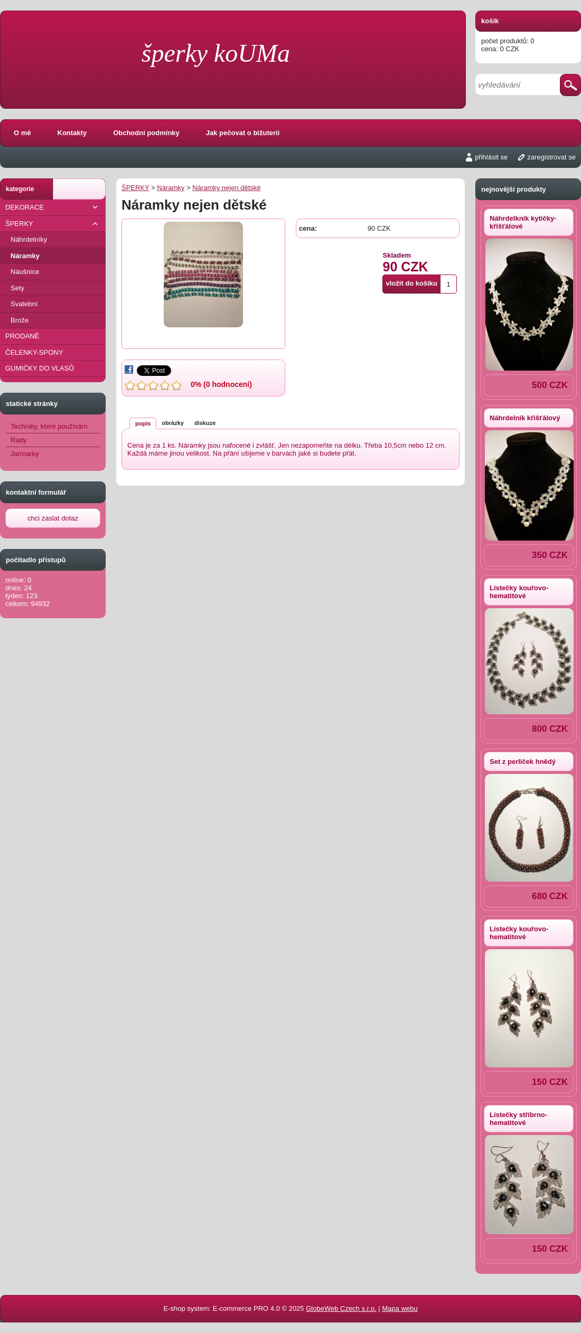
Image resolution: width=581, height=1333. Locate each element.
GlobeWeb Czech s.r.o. (341, 1308)
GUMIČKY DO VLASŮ (39, 368)
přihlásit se (491, 157)
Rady (18, 440)
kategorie (20, 189)
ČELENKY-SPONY (34, 352)
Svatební (24, 304)
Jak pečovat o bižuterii (242, 133)
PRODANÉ (22, 336)
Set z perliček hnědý (523, 761)
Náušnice (25, 272)
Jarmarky (25, 454)
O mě (22, 133)
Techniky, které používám (49, 426)
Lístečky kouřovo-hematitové (519, 592)
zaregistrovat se (551, 157)
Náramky (25, 256)
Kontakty (72, 133)
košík (490, 21)
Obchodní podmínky (146, 133)
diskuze (204, 423)
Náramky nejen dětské (226, 188)
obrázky (173, 423)
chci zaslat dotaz (52, 518)
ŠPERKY (52, 224)
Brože (20, 320)
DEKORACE (52, 207)
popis (143, 423)
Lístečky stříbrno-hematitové (518, 1119)
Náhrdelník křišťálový (525, 418)
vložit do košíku (411, 283)
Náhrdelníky (29, 239)
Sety (17, 288)
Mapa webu (399, 1308)
